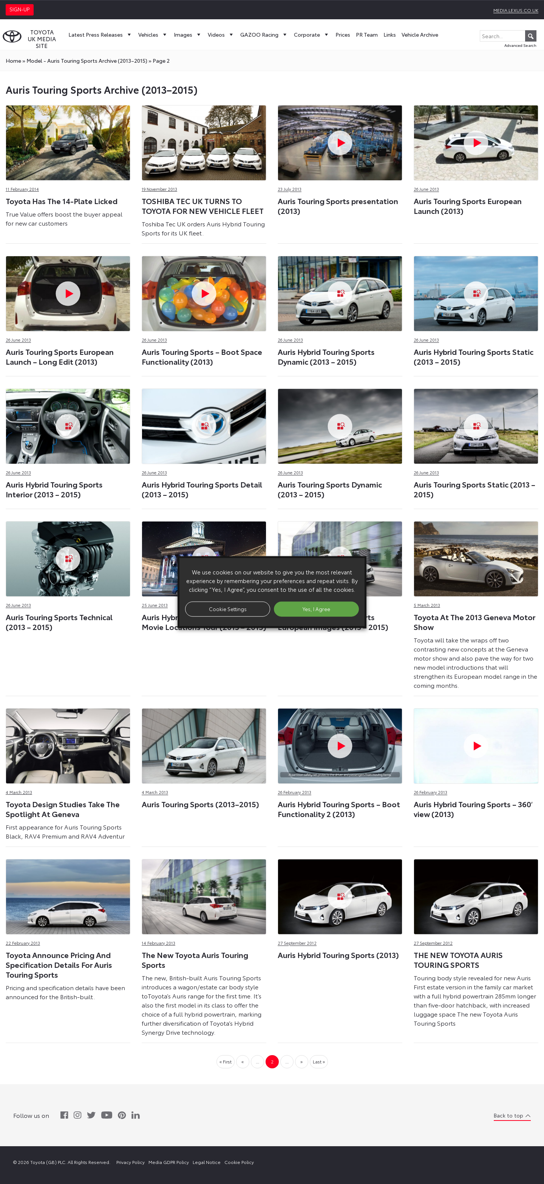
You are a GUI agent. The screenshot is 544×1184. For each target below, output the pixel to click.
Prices (342, 34)
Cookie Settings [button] (228, 608)
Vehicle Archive (420, 34)
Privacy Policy (130, 1162)
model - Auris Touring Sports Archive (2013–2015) (86, 60)
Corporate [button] (312, 34)
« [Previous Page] (242, 1061)
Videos (221, 34)
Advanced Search (520, 45)
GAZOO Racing (264, 34)
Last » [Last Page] (319, 1061)
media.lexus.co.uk (515, 10)
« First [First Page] (225, 1061)
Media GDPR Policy (168, 1162)
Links (389, 34)
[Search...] (508, 36)
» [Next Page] (301, 1061)
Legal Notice (207, 1162)
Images (188, 34)
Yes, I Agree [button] (316, 608)
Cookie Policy (239, 1162)
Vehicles (153, 34)
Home (13, 60)
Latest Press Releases (100, 34)
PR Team (367, 34)
